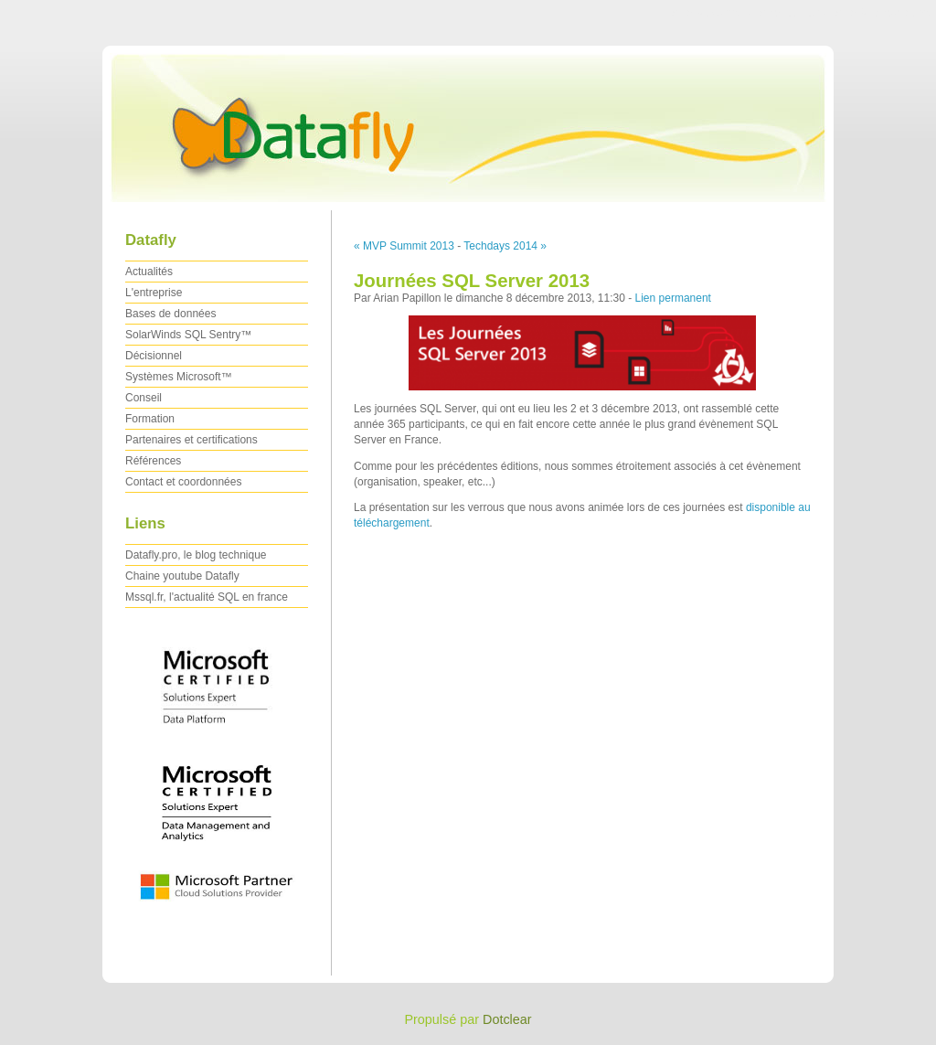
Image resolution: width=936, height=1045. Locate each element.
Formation (150, 418)
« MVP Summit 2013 (404, 246)
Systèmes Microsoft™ (178, 376)
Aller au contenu (711, 12)
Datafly (468, 123)
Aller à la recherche (882, 12)
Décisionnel (153, 355)
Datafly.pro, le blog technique (196, 555)
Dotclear (507, 1019)
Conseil (143, 397)
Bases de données (170, 313)
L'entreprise (153, 292)
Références (153, 460)
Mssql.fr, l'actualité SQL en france (206, 597)
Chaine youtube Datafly (182, 576)
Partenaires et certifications (191, 439)
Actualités (149, 271)
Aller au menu (792, 12)
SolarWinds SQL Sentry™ (188, 334)
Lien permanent (673, 298)
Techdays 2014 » (505, 246)
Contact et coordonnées (183, 481)
